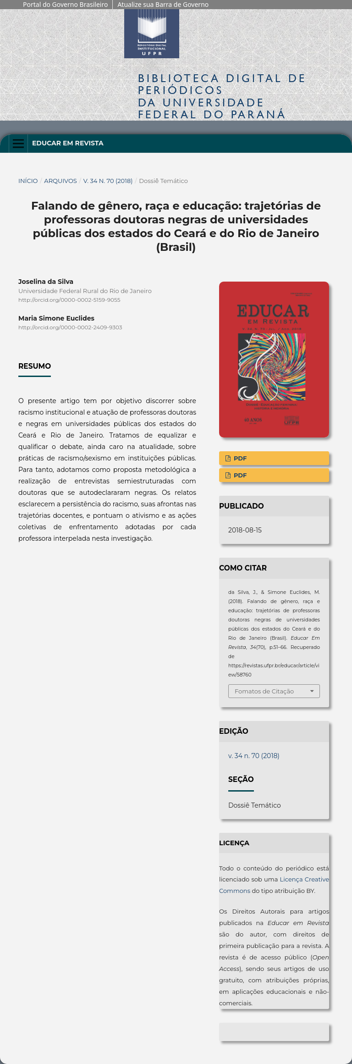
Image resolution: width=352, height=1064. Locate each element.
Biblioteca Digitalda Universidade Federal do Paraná (222, 96)
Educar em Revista (68, 143)
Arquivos (60, 180)
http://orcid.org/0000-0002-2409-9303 (70, 327)
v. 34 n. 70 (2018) (108, 180)
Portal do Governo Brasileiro (65, 4)
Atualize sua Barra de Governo (163, 4)
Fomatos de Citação (264, 691)
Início (28, 180)
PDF (239, 458)
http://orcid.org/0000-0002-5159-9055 (69, 299)
